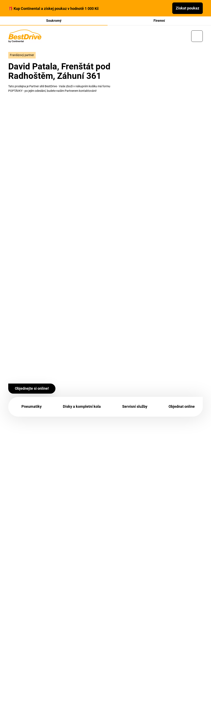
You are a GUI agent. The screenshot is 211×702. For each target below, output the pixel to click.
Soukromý (53, 21)
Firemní (159, 21)
